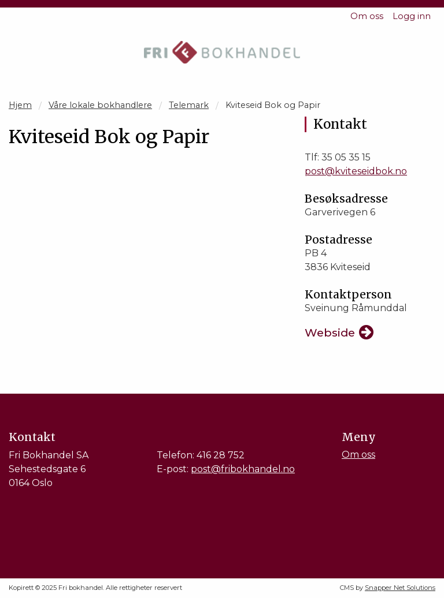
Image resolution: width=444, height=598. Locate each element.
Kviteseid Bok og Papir (272, 105)
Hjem (20, 105)
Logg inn (412, 16)
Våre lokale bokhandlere (100, 105)
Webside (330, 332)
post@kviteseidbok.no (356, 171)
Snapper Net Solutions (400, 588)
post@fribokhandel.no (243, 469)
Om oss (366, 16)
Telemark (189, 105)
